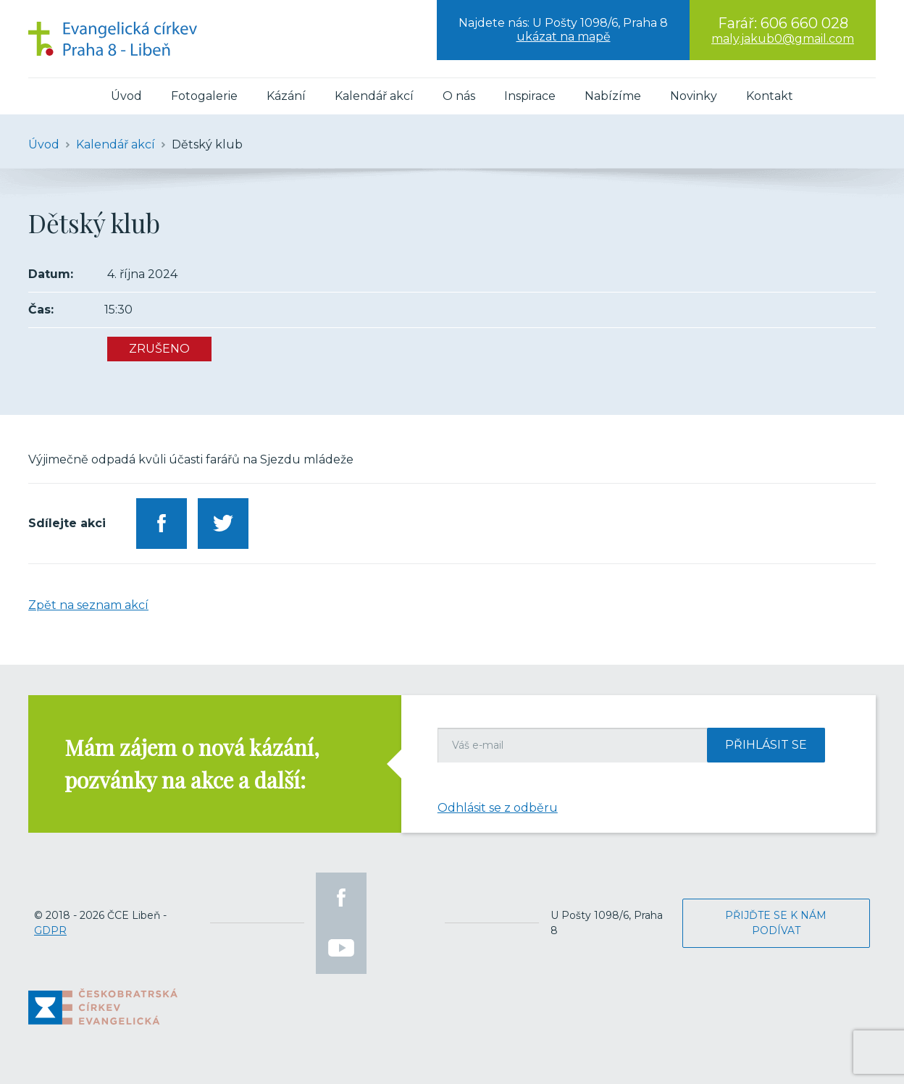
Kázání (286, 96)
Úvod (126, 96)
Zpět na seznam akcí (88, 605)
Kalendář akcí (374, 96)
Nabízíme (613, 96)
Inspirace (530, 96)
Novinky (693, 96)
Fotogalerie (204, 96)
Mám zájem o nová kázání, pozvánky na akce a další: (191, 763)
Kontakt (769, 96)
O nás (459, 96)
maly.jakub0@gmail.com (782, 39)
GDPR (50, 930)
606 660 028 (804, 23)
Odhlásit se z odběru (498, 808)
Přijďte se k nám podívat (775, 923)
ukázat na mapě (563, 36)
